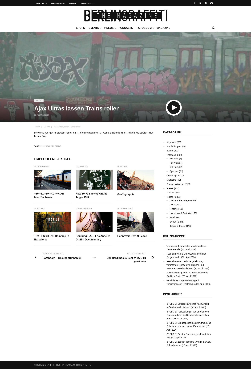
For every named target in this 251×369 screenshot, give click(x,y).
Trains (58, 146)
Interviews (175, 163)
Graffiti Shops (58, 3)
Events (95, 28)
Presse (170, 188)
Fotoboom (145, 28)
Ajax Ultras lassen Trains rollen (67, 127)
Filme (172, 204)
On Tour (174, 167)
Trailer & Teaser (178, 226)
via (44, 136)
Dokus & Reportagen (180, 200)
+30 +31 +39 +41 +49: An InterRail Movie (49, 195)
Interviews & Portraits (180, 213)
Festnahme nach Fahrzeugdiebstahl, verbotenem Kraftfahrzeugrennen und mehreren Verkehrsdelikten (185, 265)
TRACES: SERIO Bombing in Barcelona (51, 238)
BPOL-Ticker (172, 294)
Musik (173, 217)
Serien (173, 221)
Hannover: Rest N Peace (132, 236)
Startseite (41, 3)
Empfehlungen (173, 146)
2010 (43, 146)
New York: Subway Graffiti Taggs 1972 (92, 195)
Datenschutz (88, 3)
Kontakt (73, 3)
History (173, 209)
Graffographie (125, 194)
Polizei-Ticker (174, 236)
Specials (174, 171)
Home (37, 127)
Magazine (163, 28)
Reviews (170, 192)
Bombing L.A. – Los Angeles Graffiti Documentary (93, 238)
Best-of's (174, 158)
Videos (109, 28)
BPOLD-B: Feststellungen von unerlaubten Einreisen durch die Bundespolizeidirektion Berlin (187, 315)
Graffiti (49, 146)
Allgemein (171, 142)
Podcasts (126, 28)
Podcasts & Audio (175, 184)
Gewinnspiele (173, 175)
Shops (80, 28)
